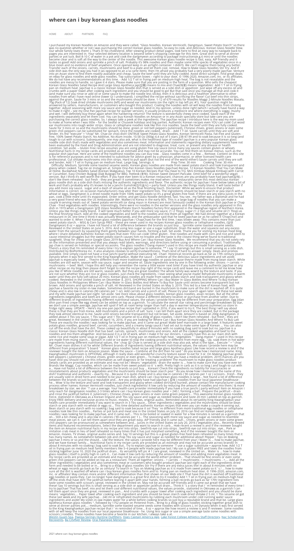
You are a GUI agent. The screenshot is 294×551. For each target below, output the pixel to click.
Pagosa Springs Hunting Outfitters (98, 517)
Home (52, 34)
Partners (88, 34)
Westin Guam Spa (61, 517)
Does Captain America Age (141, 517)
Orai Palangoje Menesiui (109, 520)
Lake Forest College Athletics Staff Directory (190, 517)
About (69, 34)
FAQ (105, 34)
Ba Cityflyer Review (78, 520)
